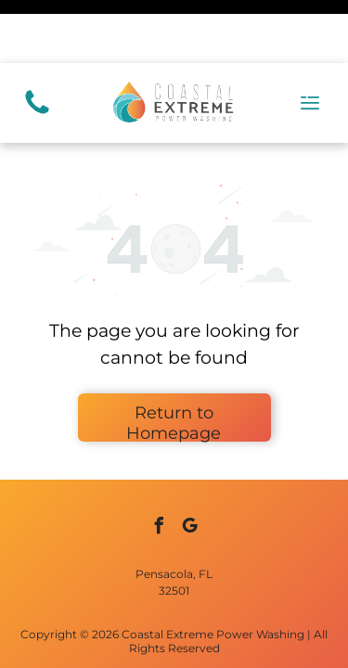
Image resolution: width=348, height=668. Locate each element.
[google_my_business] (189, 465)
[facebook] (159, 465)
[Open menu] (310, 40)
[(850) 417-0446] (37, 49)
